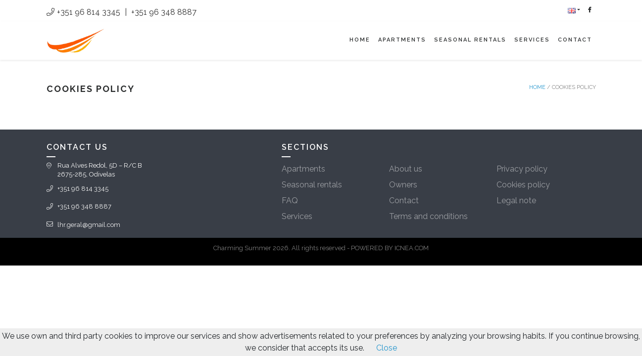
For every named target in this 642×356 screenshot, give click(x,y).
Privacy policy (521, 169)
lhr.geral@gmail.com (88, 224)
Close (386, 348)
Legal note (516, 200)
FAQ (290, 200)
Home (359, 40)
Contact (575, 40)
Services (532, 40)
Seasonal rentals (470, 40)
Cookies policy (523, 184)
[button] (574, 10)
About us (405, 169)
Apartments (402, 40)
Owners (403, 184)
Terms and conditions (428, 216)
